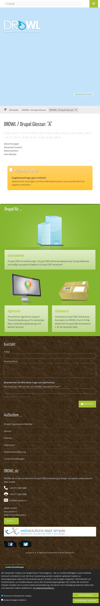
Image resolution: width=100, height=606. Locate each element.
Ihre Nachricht (12, 361)
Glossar (7, 431)
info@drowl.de (17, 500)
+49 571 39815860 (18, 488)
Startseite (13, 110)
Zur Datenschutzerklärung (43, 588)
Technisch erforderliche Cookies (18, 596)
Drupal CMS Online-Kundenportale (55, 261)
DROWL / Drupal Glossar (34, 110)
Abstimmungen (11, 143)
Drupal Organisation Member (18, 424)
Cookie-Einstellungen (14, 458)
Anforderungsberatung (25, 323)
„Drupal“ (30, 552)
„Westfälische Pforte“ (83, 94)
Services (19, 327)
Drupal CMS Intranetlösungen (22, 261)
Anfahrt (13, 522)
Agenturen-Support (30, 316)
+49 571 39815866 (18, 494)
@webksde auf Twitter (25, 544)
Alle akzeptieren (86, 595)
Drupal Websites (81, 261)
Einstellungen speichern (85, 601)
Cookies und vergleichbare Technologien (33, 573)
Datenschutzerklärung (15, 452)
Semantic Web (70, 327)
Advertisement (11, 150)
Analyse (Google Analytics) (15, 600)
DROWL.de (9, 478)
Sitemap (8, 438)
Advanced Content (13, 147)
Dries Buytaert (67, 552)
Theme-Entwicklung (17, 320)
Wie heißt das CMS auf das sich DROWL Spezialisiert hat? (32, 386)
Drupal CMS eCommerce (78, 323)
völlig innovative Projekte (24, 264)
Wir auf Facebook (10, 544)
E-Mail (7, 351)
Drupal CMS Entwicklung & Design (50, 478)
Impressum (9, 445)
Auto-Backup (10, 154)
